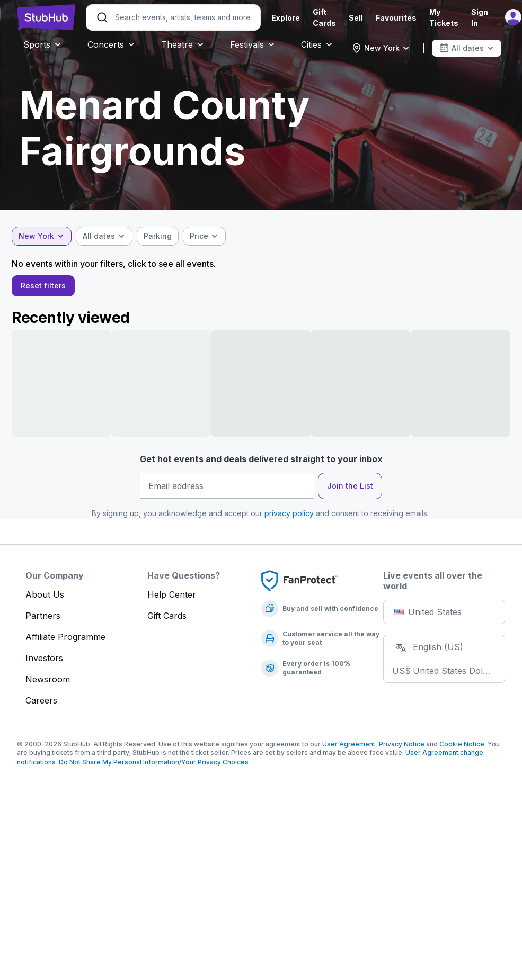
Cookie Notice (461, 748)
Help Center (171, 598)
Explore (285, 17)
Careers (41, 704)
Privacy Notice (401, 748)
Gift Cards (167, 620)
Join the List (350, 489)
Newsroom (47, 683)
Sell (356, 17)
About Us (44, 598)
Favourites (396, 17)
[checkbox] (163, 236)
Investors (44, 662)
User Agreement (348, 748)
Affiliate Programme (65, 641)
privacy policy (289, 517)
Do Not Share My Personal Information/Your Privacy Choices (152, 766)
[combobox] (381, 48)
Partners (42, 620)
